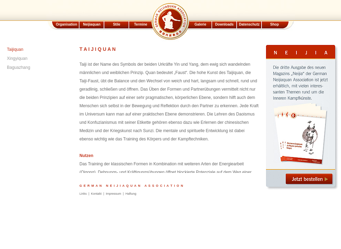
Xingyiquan (17, 58)
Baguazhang (18, 67)
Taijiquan (15, 49)
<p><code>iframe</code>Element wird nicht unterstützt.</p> (170, 21)
